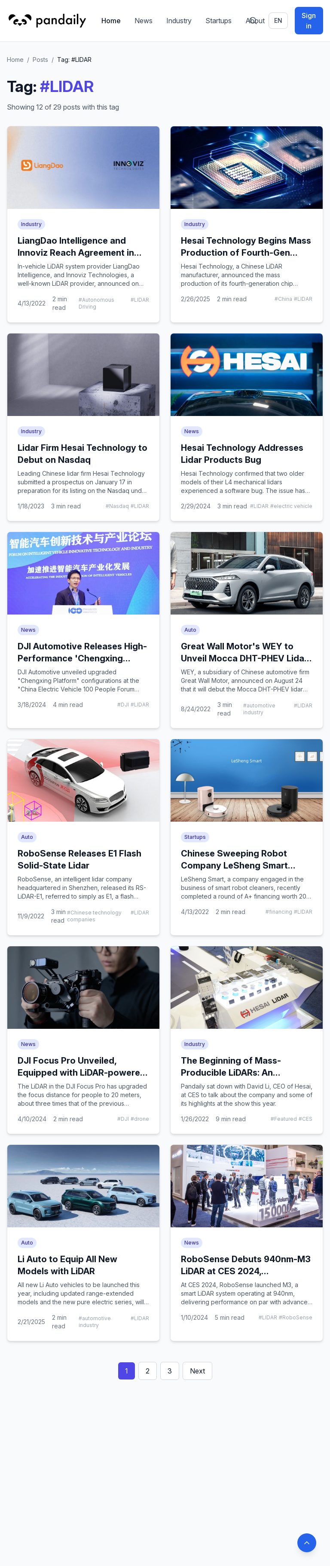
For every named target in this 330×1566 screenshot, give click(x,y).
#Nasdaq (117, 506)
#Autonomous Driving (96, 303)
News (143, 20)
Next (197, 1371)
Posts (40, 59)
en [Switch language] (278, 20)
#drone (140, 1119)
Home (111, 20)
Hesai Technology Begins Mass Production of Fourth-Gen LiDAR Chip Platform (246, 253)
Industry (179, 20)
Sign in (309, 20)
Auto (190, 630)
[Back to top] (306, 1542)
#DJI (123, 704)
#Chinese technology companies (94, 916)
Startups (218, 20)
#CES (305, 1119)
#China (283, 299)
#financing (279, 911)
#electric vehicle (291, 506)
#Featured (284, 1119)
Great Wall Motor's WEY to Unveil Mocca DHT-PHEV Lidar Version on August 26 (244, 658)
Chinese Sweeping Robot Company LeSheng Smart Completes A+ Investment (235, 865)
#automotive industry (259, 709)
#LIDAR (140, 300)
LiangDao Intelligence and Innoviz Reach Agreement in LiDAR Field (76, 253)
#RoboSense (295, 1317)
